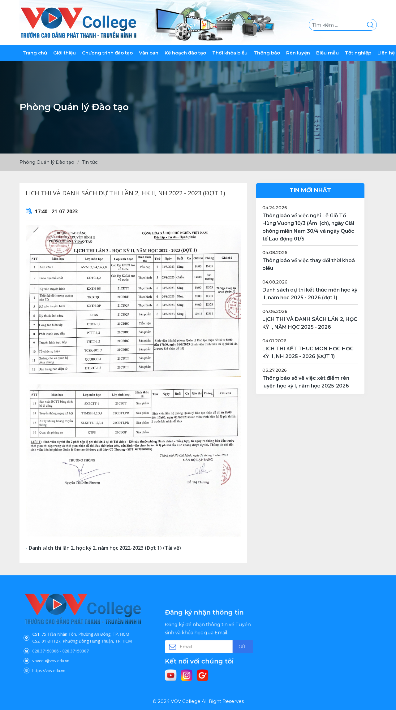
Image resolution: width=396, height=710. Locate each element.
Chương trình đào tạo (107, 53)
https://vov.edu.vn (63, 655)
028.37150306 (61, 644)
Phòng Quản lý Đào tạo (46, 162)
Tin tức (90, 162)
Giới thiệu (64, 53)
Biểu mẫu (327, 53)
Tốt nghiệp (358, 53)
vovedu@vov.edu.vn (64, 650)
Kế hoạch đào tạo (185, 53)
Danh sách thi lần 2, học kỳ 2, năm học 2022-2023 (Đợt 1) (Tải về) (105, 547)
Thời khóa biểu (230, 53)
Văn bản (148, 53)
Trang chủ (35, 53)
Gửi (228, 645)
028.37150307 (78, 644)
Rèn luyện (298, 53)
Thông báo (267, 53)
